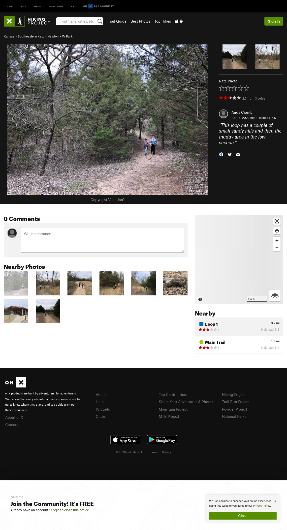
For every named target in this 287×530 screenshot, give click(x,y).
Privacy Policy (261, 505)
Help (100, 401)
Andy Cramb (242, 112)
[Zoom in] (277, 240)
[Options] (275, 295)
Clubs (101, 416)
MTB (24, 6)
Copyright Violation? (108, 199)
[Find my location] (277, 230)
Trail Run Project (236, 401)
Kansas (9, 36)
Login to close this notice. (70, 510)
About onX (14, 417)
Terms (154, 452)
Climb (8, 6)
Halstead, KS (266, 118)
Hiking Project (234, 394)
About (101, 394)
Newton (53, 36)
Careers (11, 424)
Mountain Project (173, 409)
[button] (221, 154)
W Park (67, 36)
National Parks (234, 416)
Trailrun (56, 6)
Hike (37, 6)
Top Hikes (162, 21)
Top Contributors (173, 394)
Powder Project (234, 409)
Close (243, 515)
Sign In (274, 21)
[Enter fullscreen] (277, 221)
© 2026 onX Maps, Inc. (131, 452)
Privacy (167, 452)
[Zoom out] (277, 247)
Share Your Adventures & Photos (186, 401)
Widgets (103, 409)
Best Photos (140, 21)
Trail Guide (117, 21)
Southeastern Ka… (31, 36)
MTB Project (169, 416)
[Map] (239, 259)
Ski (73, 6)
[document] (243, 509)
